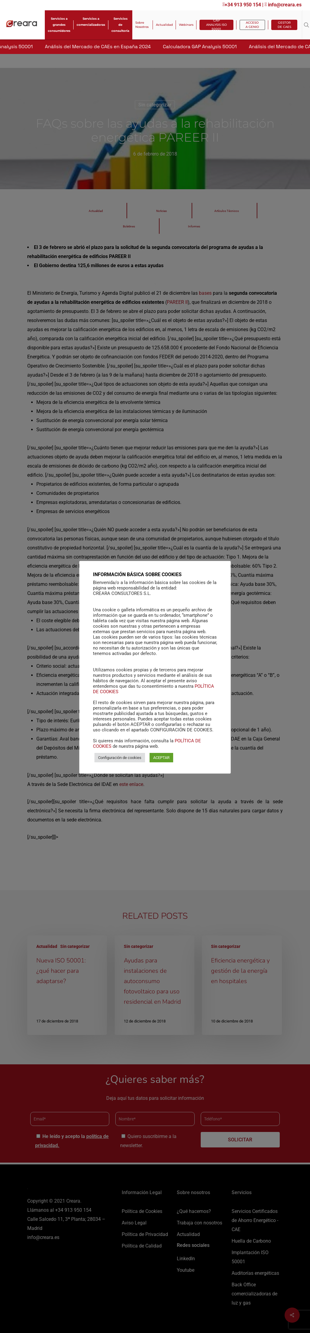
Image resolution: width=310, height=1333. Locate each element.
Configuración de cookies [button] (119, 757)
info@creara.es (283, 5)
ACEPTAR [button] (161, 757)
